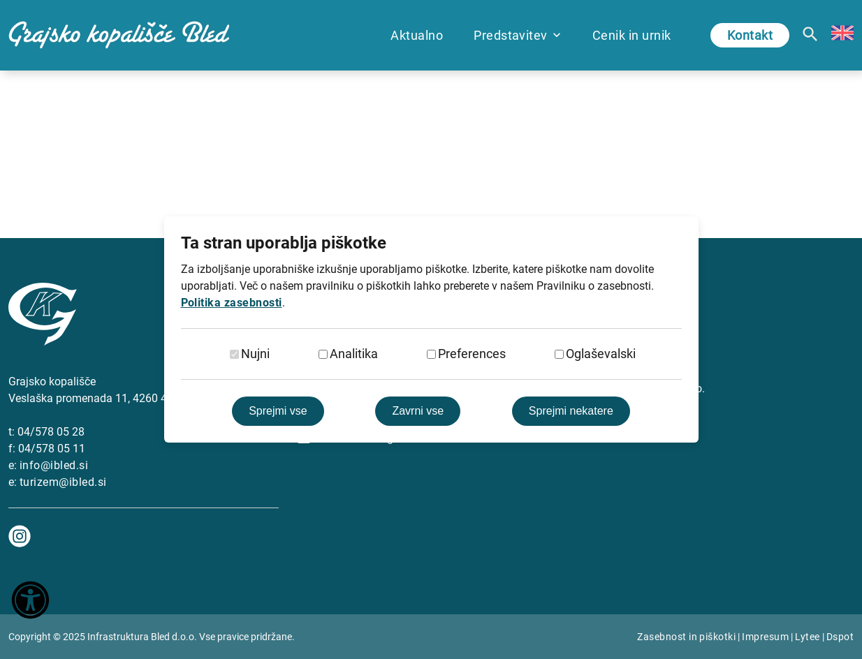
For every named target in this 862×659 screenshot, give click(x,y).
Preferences (472, 353)
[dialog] (431, 329)
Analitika (354, 353)
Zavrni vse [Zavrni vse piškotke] (418, 411)
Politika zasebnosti (231, 302)
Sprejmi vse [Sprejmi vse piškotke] (278, 411)
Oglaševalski (601, 353)
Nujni (255, 353)
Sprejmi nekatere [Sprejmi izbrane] (571, 411)
